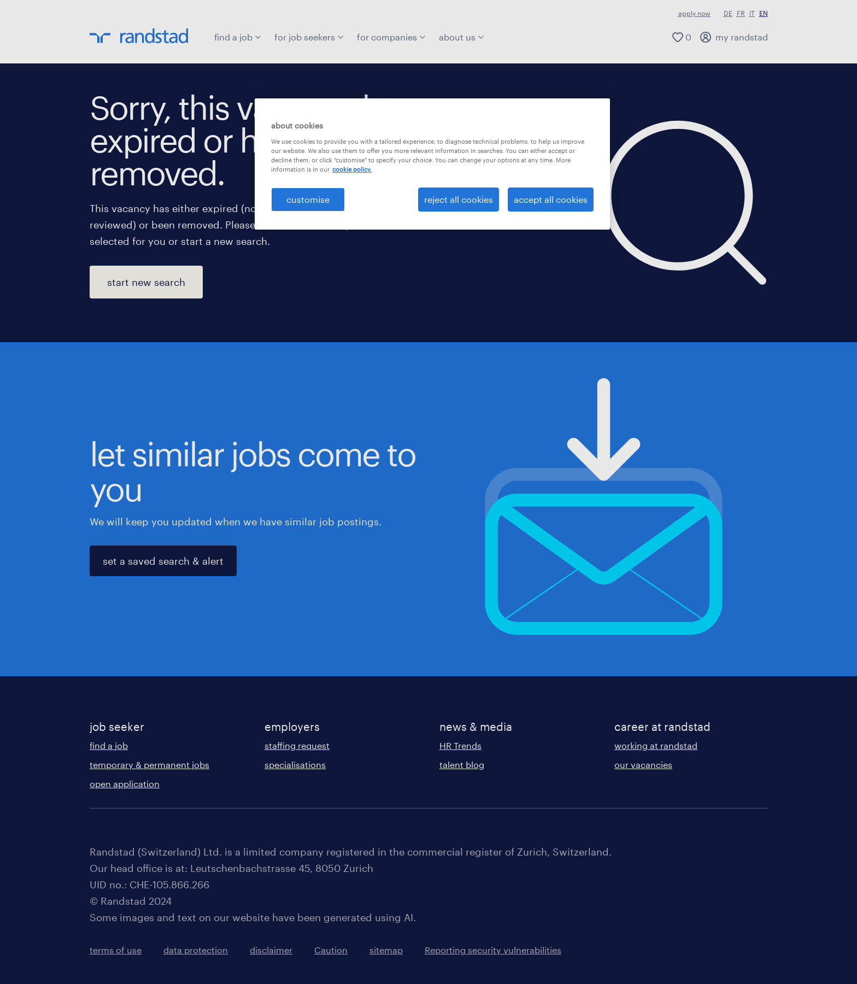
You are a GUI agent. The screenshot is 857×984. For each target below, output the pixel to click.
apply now (694, 13)
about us (461, 37)
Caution (331, 950)
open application (125, 783)
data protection (195, 950)
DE (728, 13)
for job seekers (309, 37)
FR (741, 13)
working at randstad (655, 745)
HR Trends (460, 745)
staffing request (297, 745)
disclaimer (271, 950)
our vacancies (643, 764)
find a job (237, 37)
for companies (391, 37)
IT (752, 13)
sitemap (386, 950)
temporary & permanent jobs (149, 764)
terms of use (116, 950)
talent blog (461, 764)
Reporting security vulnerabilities (493, 950)
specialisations (295, 764)
